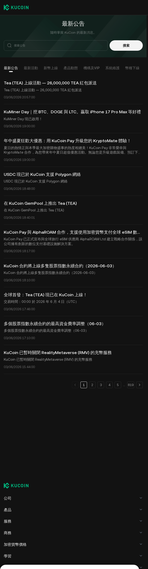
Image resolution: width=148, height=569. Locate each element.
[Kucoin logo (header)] (16, 7)
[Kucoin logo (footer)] (19, 486)
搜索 (126, 45)
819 (131, 385)
